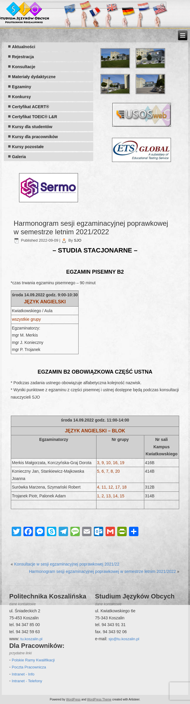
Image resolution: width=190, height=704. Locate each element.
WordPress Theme (99, 699)
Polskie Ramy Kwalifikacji (33, 660)
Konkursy (21, 96)
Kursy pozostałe (28, 146)
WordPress (73, 699)
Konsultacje (23, 66)
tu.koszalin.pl (32, 639)
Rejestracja (23, 56)
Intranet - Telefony (27, 681)
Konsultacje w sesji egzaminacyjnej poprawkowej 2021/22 (66, 564)
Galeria (19, 156)
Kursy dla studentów (32, 126)
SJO (77, 240)
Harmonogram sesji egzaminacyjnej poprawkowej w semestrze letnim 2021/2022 (102, 571)
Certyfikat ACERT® (30, 106)
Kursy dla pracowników (35, 136)
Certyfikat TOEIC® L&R (34, 116)
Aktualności (23, 46)
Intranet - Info (23, 674)
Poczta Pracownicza (29, 667)
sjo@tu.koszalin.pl (123, 639)
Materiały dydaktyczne (34, 76)
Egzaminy (21, 86)
